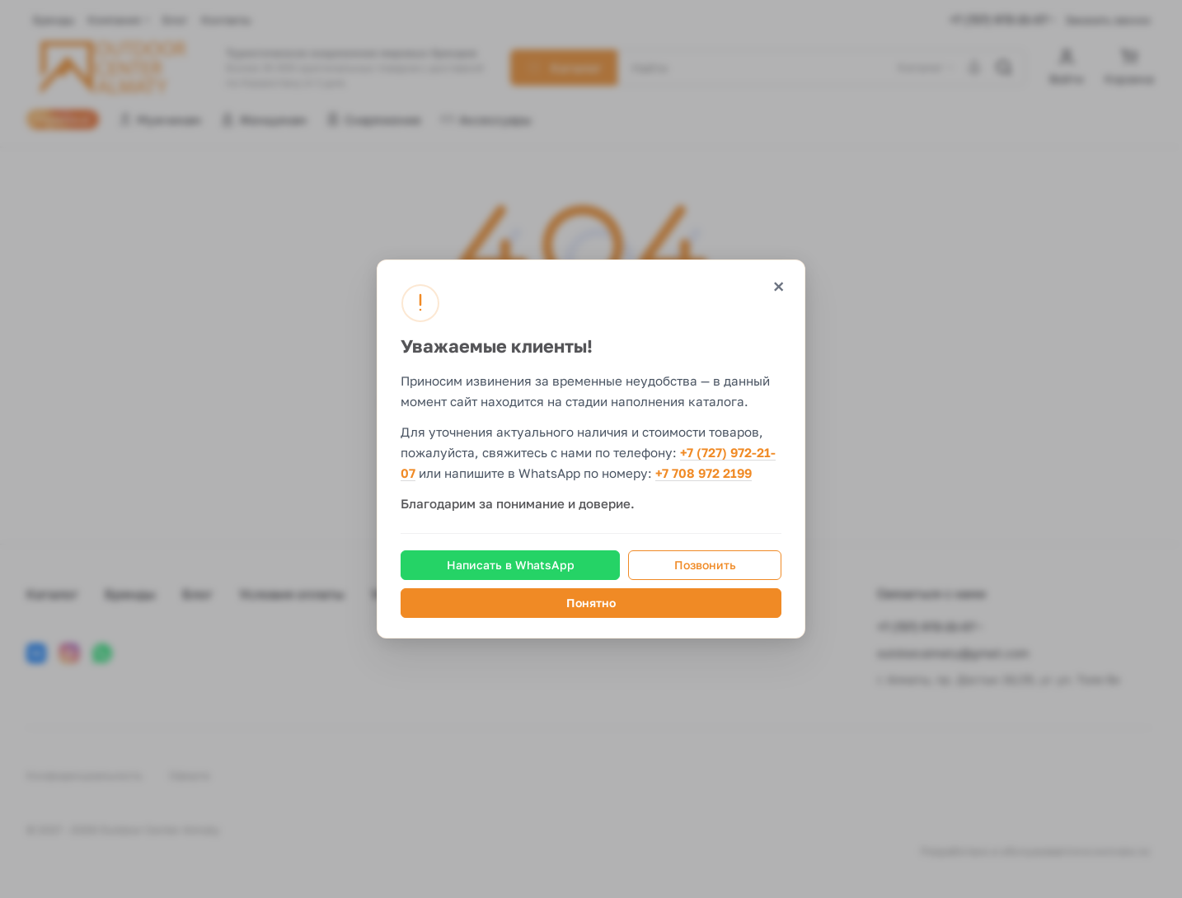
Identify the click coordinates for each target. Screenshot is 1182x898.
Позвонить (705, 565)
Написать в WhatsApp (511, 565)
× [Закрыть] (778, 286)
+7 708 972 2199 (703, 473)
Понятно (591, 603)
